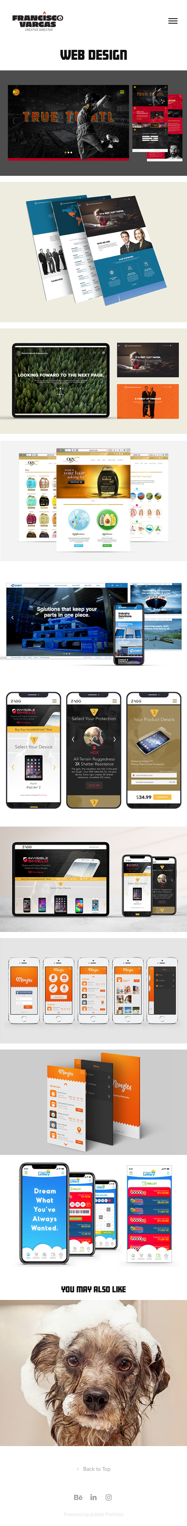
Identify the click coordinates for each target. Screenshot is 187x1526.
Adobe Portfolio (106, 1514)
